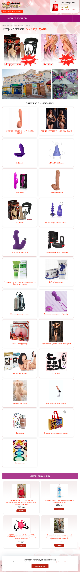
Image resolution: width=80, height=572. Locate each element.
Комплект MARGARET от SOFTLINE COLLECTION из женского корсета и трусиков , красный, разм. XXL (21, 502)
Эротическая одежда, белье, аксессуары (56, 344)
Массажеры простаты (20, 252)
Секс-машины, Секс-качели (56, 403)
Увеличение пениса (20, 373)
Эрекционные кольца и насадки (56, 252)
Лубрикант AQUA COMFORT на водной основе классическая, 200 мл (59, 501)
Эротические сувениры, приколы (56, 433)
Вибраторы (20, 193)
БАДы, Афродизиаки (56, 282)
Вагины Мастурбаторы (19, 344)
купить (21, 511)
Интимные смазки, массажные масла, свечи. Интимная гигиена (20, 283)
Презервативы (20, 463)
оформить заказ (68, 10)
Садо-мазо (56, 373)
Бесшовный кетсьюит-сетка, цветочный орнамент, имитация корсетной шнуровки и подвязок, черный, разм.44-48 (59, 537)
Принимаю (40, 566)
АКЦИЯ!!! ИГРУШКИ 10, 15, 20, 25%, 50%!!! (20, 132)
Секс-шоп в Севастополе (9, 25)
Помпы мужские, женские (19, 314)
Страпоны (19, 222)
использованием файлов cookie (55, 562)
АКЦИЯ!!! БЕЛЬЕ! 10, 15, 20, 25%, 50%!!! (56, 131)
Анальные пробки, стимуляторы (56, 222)
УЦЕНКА (19, 163)
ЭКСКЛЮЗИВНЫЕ (56, 163)
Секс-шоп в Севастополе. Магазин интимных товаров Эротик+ (11, 5)
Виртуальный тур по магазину (12, 11)
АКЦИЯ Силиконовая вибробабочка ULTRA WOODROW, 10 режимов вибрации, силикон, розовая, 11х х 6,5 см (21, 537)
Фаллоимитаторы (56, 193)
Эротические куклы (20, 403)
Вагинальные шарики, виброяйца (56, 314)
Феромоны (20, 433)
